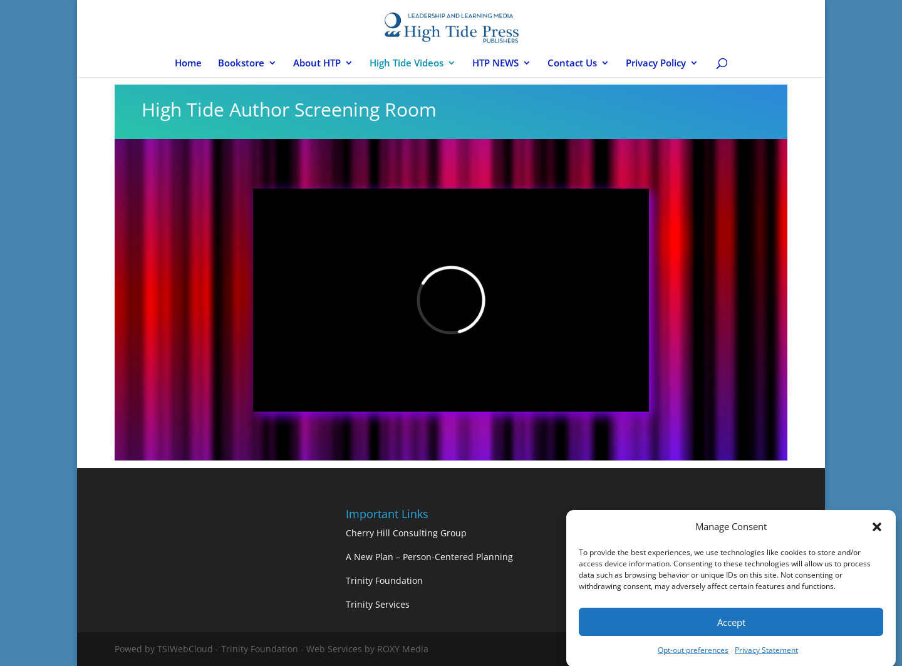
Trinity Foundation (384, 580)
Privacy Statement (766, 653)
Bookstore (241, 63)
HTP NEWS (495, 63)
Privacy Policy (656, 63)
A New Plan (371, 557)
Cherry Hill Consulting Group (406, 533)
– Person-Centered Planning (454, 557)
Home (188, 63)
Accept (731, 625)
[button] (877, 530)
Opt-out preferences (693, 653)
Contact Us (572, 63)
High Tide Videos (406, 63)
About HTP (317, 63)
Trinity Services (378, 604)
